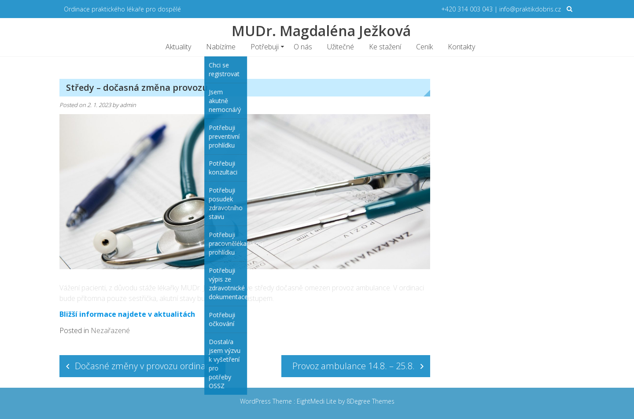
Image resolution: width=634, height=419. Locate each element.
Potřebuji (265, 47)
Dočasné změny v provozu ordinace (144, 366)
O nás (303, 47)
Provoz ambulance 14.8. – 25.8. (353, 366)
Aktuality (178, 47)
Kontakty (461, 47)
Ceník (424, 47)
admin (128, 105)
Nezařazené (110, 330)
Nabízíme (221, 47)
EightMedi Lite (317, 401)
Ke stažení (385, 47)
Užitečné (340, 47)
